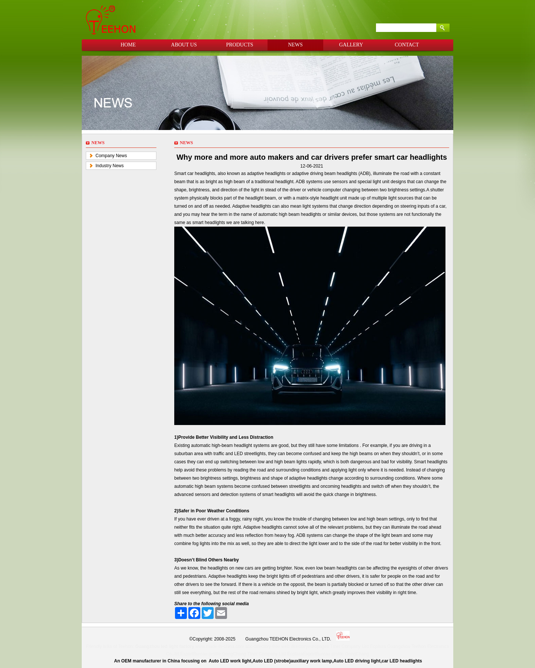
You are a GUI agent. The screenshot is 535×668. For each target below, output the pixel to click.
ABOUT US (184, 45)
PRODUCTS (239, 45)
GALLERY (351, 45)
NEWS (295, 45)
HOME (128, 45)
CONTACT (407, 45)
